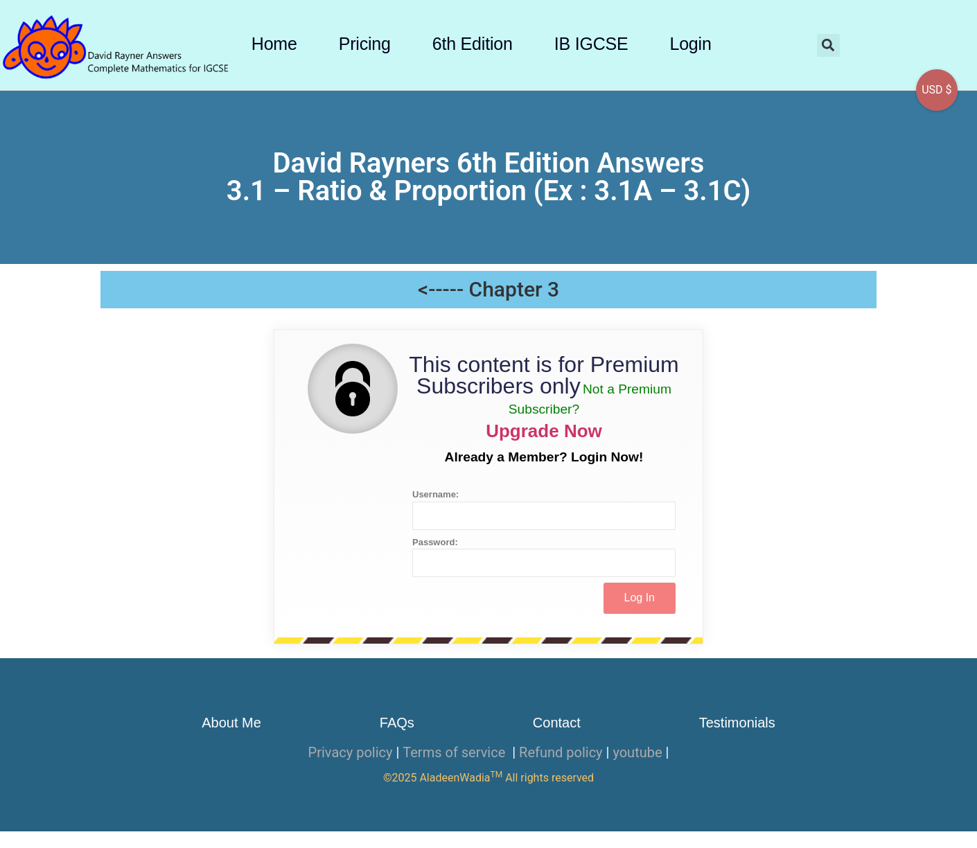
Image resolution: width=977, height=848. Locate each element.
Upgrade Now (544, 431)
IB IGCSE (591, 43)
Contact (557, 722)
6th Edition (472, 43)
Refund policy (561, 752)
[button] (828, 45)
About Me (231, 722)
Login (690, 43)
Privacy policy (350, 752)
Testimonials (737, 722)
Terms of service (456, 752)
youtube (637, 752)
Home (274, 43)
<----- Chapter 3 (488, 289)
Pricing (365, 43)
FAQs (397, 722)
